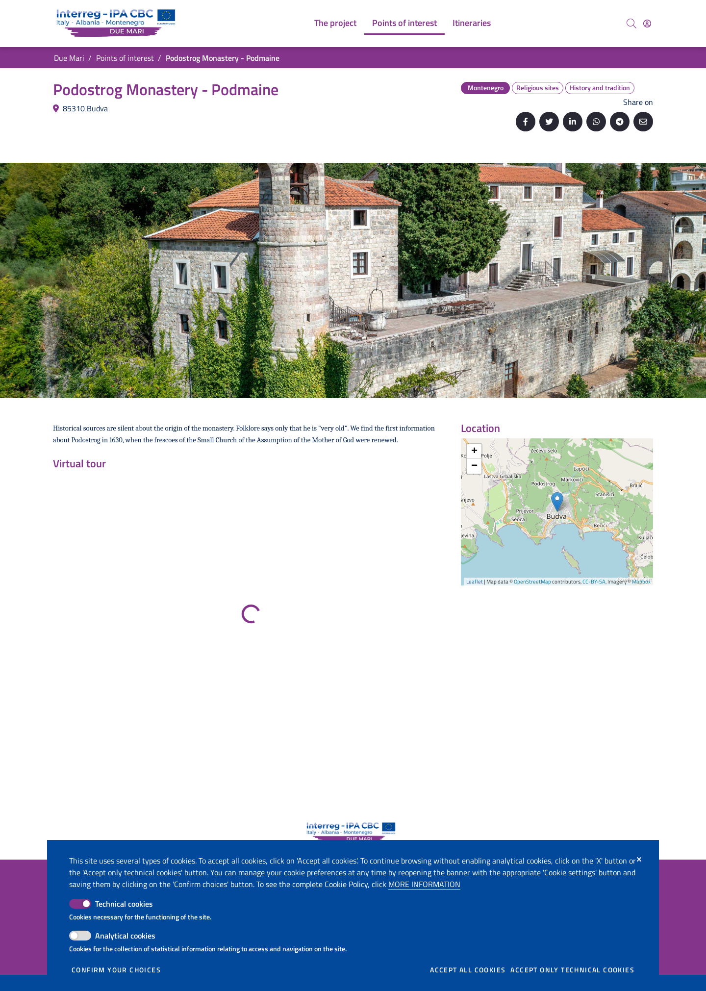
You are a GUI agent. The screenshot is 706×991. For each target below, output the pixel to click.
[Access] (647, 23)
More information (424, 884)
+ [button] (474, 451)
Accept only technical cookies (572, 970)
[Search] (631, 23)
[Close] (639, 859)
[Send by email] (643, 121)
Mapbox (641, 581)
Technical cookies (124, 904)
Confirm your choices (116, 970)
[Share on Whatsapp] (596, 121)
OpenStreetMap (532, 581)
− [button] (474, 466)
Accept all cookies (467, 970)
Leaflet (474, 581)
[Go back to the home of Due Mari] (118, 23)
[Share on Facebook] (525, 121)
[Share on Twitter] (549, 121)
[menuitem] (335, 23)
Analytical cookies (125, 935)
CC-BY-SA (593, 581)
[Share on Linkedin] (572, 121)
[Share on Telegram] (620, 121)
